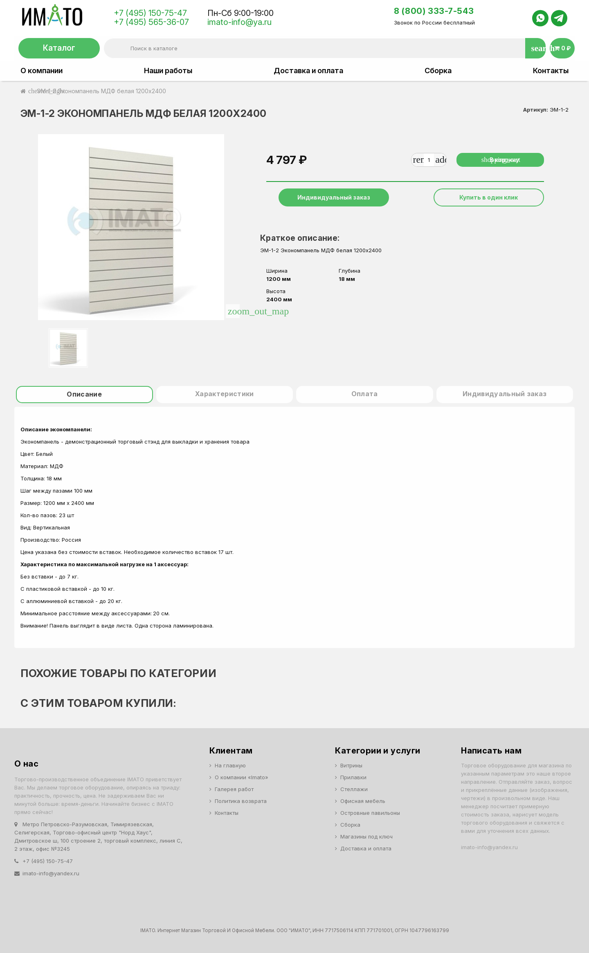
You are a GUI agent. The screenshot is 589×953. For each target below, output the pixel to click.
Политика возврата (241, 801)
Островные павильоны (370, 812)
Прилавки (353, 777)
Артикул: (535, 109)
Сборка (438, 71)
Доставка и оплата (308, 71)
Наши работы (168, 71)
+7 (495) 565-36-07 (151, 22)
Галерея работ (234, 789)
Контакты (551, 71)
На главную (230, 765)
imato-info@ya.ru (239, 22)
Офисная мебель (362, 801)
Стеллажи (354, 789)
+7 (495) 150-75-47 (150, 13)
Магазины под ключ (366, 836)
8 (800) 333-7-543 (434, 11)
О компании (41, 71)
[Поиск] (324, 48)
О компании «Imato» (241, 777)
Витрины (351, 765)
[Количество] (428, 159)
